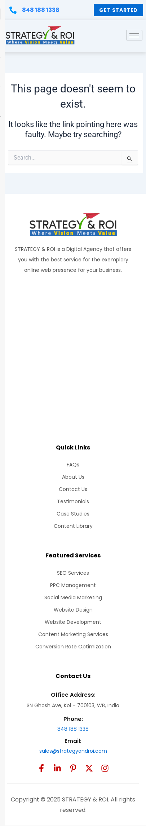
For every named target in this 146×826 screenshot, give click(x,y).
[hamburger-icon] (134, 35)
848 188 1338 (73, 728)
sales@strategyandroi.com (73, 751)
